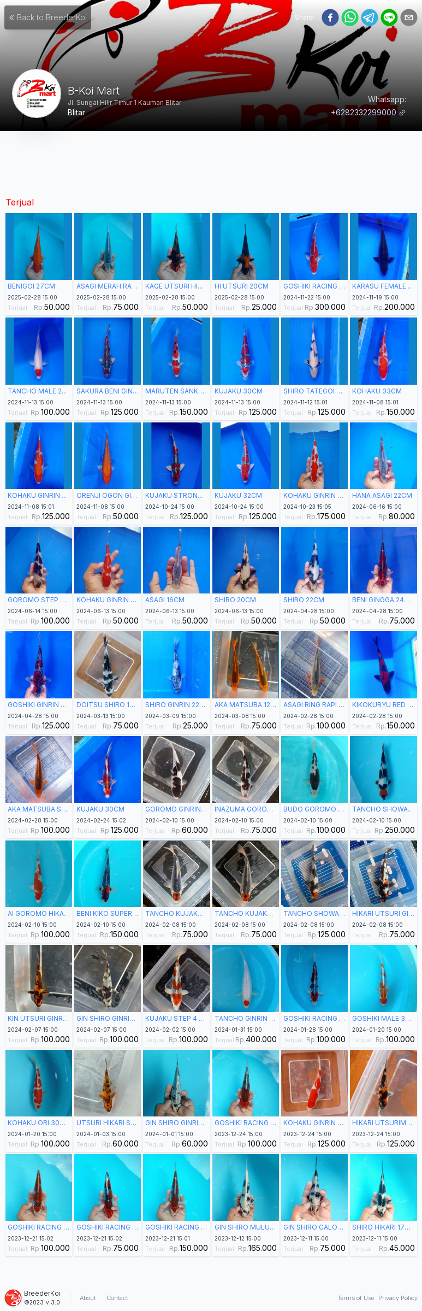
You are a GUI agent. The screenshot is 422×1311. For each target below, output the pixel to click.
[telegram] (369, 17)
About (88, 1298)
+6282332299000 (368, 112)
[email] (409, 17)
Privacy (398, 1298)
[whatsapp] (350, 17)
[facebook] (330, 17)
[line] (389, 17)
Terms (355, 1298)
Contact (117, 1298)
